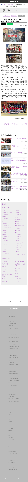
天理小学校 (19, 245)
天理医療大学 (19, 240)
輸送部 (17, 212)
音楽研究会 (6, 214)
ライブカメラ (11, 419)
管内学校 (17, 228)
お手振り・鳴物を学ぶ (13, 328)
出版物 (10, 433)
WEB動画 (11, 430)
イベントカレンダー (13, 417)
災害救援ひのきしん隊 (13, 348)
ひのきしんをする (12, 334)
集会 (5, 232)
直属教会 (4, 261)
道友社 (17, 210)
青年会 (4, 269)
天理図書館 (19, 234)
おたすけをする (12, 391)
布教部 (4, 238)
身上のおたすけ (12, 396)
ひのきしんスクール (8, 247)
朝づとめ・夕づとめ (13, 318)
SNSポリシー (11, 465)
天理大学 (18, 232)
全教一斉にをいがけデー (14, 385)
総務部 (4, 230)
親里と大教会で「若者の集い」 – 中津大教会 (15, 124)
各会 (16, 217)
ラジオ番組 (11, 428)
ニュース (10, 412)
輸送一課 (19, 214)
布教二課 (6, 242)
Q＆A (10, 449)
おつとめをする (12, 316)
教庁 (3, 221)
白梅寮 (5, 249)
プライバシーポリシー (13, 460)
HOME (3, 4)
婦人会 (4, 266)
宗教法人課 (6, 236)
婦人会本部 (19, 219)
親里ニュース (14, 15)
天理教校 (18, 230)
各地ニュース (6, 258)
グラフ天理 (11, 437)
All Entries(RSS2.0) (13, 469)
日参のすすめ (11, 321)
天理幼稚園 (19, 247)
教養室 (4, 216)
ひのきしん (18, 268)
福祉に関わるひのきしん (14, 346)
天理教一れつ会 (20, 252)
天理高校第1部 (19, 243)
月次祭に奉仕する (12, 323)
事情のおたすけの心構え (14, 398)
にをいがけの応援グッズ (14, 378)
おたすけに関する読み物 (14, 401)
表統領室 (5, 223)
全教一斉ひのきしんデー (14, 341)
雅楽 (16, 276)
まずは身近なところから (14, 373)
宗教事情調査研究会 (8, 227)
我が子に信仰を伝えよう (14, 376)
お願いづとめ (11, 325)
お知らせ (6, 15)
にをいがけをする (12, 371)
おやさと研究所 (20, 238)
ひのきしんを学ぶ (12, 344)
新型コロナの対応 (12, 451)
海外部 (4, 251)
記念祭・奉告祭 (19, 261)
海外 (3, 278)
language (13, 295)
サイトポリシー (12, 462)
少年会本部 (19, 223)
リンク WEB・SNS (13, 453)
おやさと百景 (11, 439)
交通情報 (10, 421)
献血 (16, 271)
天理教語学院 (6, 253)
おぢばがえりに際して (13, 357)
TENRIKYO (12, 478)
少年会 (4, 271)
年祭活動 (4, 281)
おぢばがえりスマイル (13, 364)
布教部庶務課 (6, 240)
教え (9, 446)
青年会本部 (19, 221)
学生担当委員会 (20, 225)
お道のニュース (11, 4)
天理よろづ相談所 (20, 254)
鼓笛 (16, 273)
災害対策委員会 (7, 225)
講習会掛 (6, 218)
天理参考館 (19, 236)
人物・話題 (18, 278)
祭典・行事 (11, 360)
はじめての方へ (14, 291)
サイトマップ (11, 467)
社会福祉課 (6, 244)
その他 (17, 249)
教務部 (4, 234)
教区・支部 (5, 264)
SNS (10, 435)
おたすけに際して (12, 394)
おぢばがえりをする (13, 355)
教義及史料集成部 (7, 212)
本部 (3, 210)
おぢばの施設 (11, 362)
